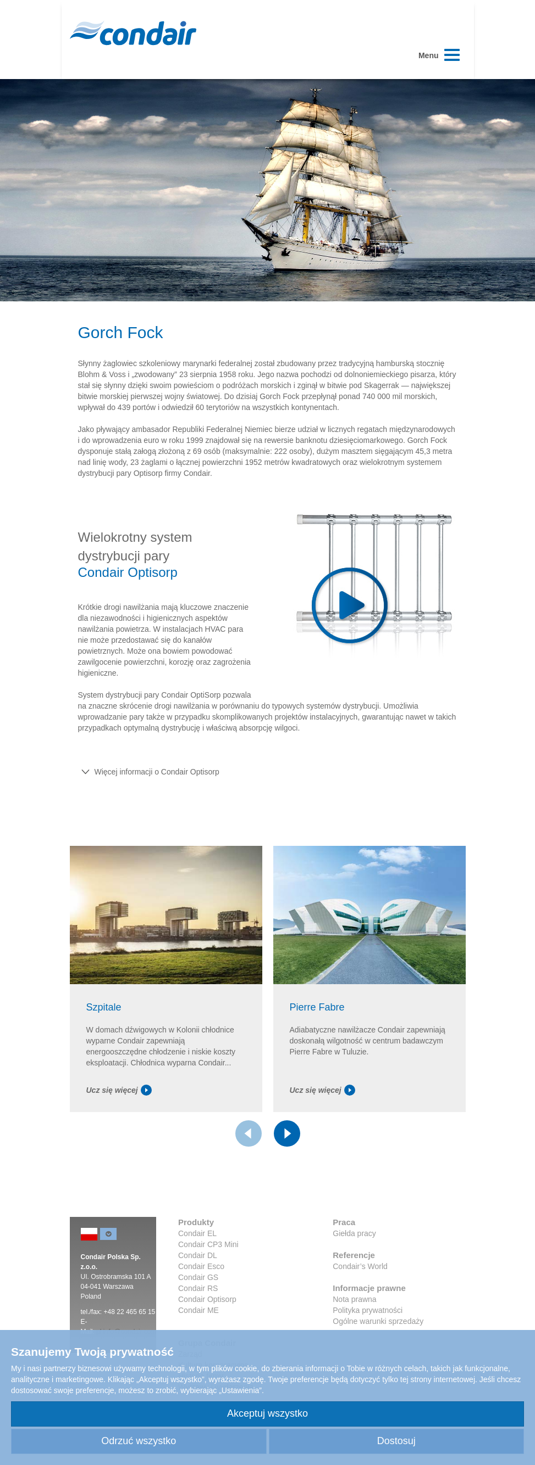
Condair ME (198, 1310)
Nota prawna (354, 1299)
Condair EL (197, 1233)
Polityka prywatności (367, 1310)
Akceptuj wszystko (267, 1413)
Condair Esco (201, 1266)
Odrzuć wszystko (138, 1440)
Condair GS (198, 1277)
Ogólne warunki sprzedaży (378, 1321)
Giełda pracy (354, 1233)
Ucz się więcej (119, 1090)
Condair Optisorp (207, 1299)
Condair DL (197, 1255)
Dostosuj (396, 1440)
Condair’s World (360, 1266)
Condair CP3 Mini (208, 1244)
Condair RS (198, 1288)
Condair (133, 33)
